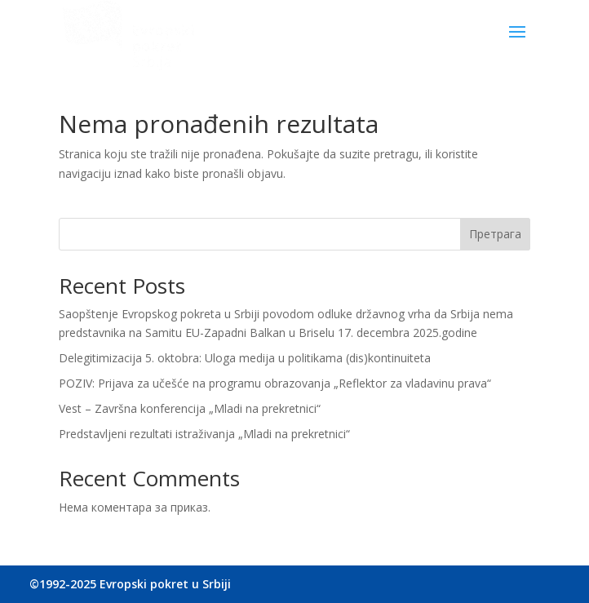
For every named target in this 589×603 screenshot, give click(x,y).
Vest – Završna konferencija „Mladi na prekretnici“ (190, 408)
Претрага (495, 234)
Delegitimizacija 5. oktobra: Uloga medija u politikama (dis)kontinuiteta (245, 358)
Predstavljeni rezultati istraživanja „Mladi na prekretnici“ (204, 433)
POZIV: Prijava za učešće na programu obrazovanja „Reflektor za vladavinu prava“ (275, 383)
